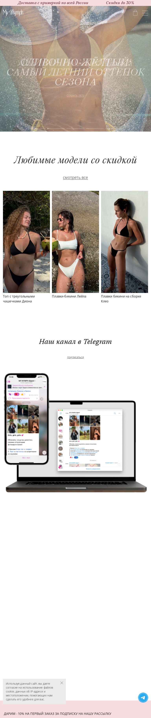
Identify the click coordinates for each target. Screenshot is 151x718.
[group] (75, 69)
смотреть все (75, 177)
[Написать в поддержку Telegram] (143, 698)
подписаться (75, 357)
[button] (8, 241)
